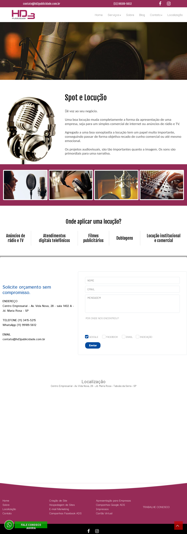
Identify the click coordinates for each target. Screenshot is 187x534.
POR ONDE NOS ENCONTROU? (102, 318)
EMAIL (129, 337)
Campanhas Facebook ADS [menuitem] (65, 513)
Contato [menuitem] (156, 14)
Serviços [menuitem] (114, 14)
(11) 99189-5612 (123, 3)
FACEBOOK (112, 337)
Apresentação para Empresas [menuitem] (113, 500)
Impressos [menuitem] (102, 509)
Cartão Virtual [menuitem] (104, 513)
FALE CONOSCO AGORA (31, 526)
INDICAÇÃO (146, 337)
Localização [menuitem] (175, 14)
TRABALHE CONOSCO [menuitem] (156, 507)
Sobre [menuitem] (130, 14)
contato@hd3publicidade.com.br (41, 3)
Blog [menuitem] (142, 14)
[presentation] (111, 328)
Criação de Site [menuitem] (58, 500)
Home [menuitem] (99, 14)
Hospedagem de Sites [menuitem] (62, 505)
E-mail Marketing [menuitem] (59, 509)
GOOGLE (93, 337)
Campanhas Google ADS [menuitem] (110, 505)
